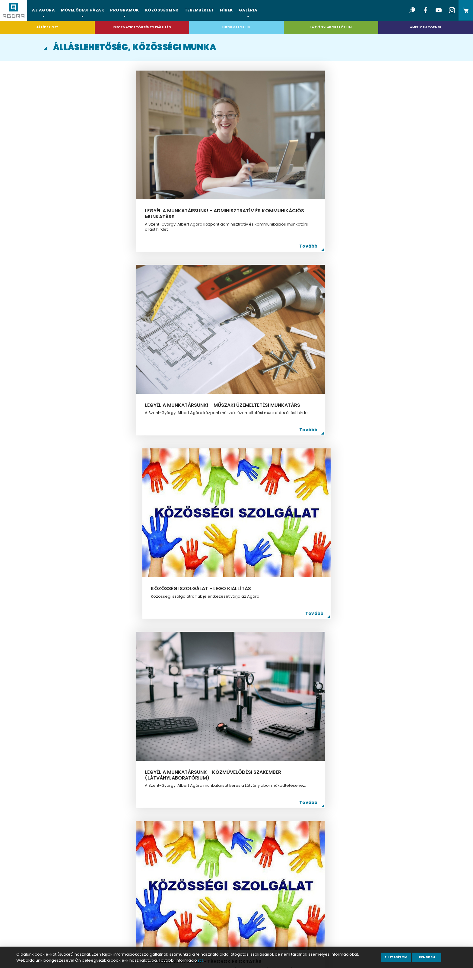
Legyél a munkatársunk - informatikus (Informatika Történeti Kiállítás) (228, 457)
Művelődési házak (82, 10)
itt (200, 960)
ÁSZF (64, 928)
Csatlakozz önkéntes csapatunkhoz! (221, 597)
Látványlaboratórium (331, 27)
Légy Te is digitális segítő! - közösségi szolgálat (352, 308)
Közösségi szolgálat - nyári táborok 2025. (105, 454)
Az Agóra (43, 10)
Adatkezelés (74, 901)
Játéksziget (47, 27)
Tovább (149, 201)
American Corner (425, 27)
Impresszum (73, 915)
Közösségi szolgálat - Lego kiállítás (353, 157)
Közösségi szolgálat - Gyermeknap (346, 734)
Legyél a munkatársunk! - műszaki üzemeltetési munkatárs (235, 157)
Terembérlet (199, 10)
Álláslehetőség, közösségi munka (103, 887)
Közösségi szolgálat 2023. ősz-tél (110, 734)
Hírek (226, 10)
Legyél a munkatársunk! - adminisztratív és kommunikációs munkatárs (104, 160)
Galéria (248, 10)
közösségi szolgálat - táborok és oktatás (235, 308)
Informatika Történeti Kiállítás (142, 27)
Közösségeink (162, 10)
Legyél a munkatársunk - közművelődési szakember (350, 454)
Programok (124, 10)
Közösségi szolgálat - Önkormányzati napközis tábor (234, 734)
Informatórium (236, 27)
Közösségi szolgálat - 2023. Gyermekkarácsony (354, 597)
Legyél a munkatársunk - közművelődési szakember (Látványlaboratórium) (101, 311)
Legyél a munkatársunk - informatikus (100, 597)
